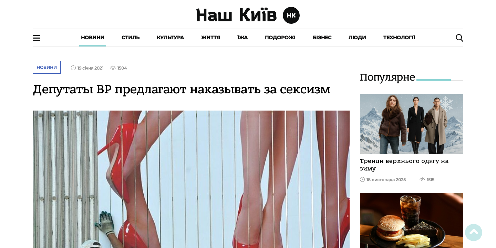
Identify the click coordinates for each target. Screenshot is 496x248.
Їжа (242, 37)
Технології (399, 37)
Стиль (131, 37)
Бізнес (322, 37)
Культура (170, 37)
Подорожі (280, 37)
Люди (357, 37)
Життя (210, 37)
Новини (92, 37)
